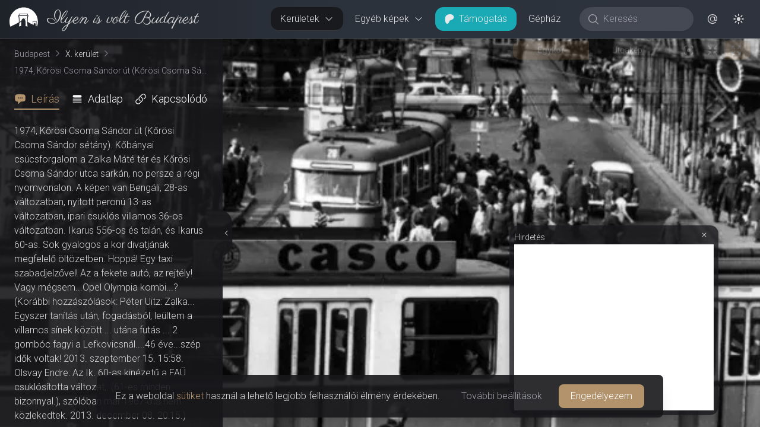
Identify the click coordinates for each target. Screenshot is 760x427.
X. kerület (82, 54)
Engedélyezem (601, 395)
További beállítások (501, 395)
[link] (99, 19)
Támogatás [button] (476, 18)
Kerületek (307, 18)
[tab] (40, 99)
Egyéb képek (389, 18)
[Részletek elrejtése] (225, 233)
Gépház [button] (544, 18)
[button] (712, 19)
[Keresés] (643, 19)
